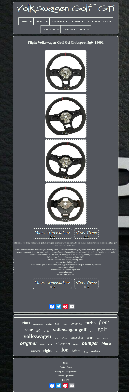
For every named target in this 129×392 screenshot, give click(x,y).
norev (105, 338)
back (76, 344)
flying (86, 352)
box (98, 338)
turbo (90, 322)
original (28, 343)
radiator (95, 351)
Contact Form (66, 367)
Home (65, 363)
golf (102, 329)
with (50, 344)
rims (26, 323)
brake (46, 331)
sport (90, 337)
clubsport (63, 344)
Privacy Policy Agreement (65, 371)
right (47, 350)
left (38, 330)
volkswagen (37, 336)
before (76, 351)
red (56, 351)
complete (76, 323)
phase (64, 324)
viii (57, 323)
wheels (35, 351)
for (64, 350)
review (42, 345)
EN (63, 380)
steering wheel (38, 324)
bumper (90, 343)
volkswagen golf (69, 329)
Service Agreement (65, 376)
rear (28, 329)
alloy (92, 331)
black (106, 343)
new (56, 338)
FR (67, 380)
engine (49, 324)
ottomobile (77, 337)
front (104, 322)
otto (64, 337)
